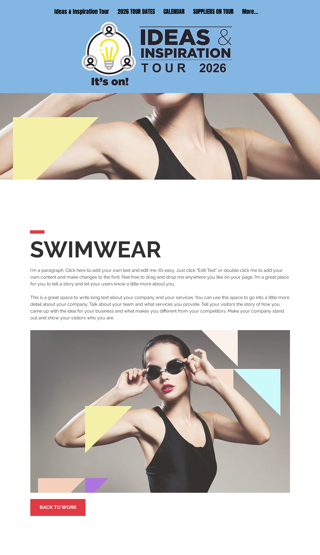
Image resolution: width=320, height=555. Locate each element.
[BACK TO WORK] (58, 507)
